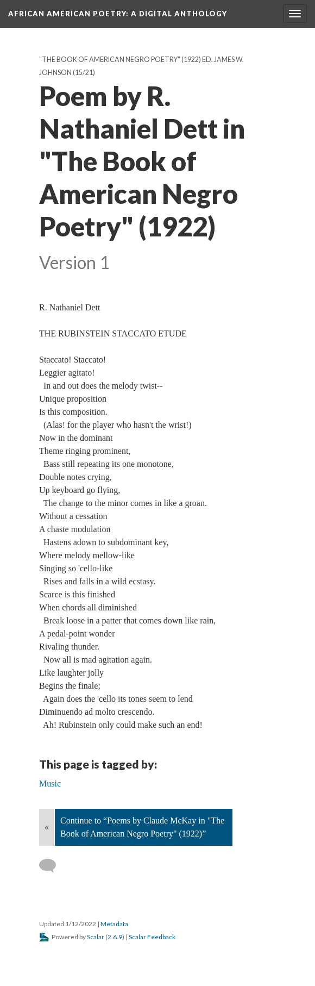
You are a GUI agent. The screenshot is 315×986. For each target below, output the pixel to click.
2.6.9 (115, 937)
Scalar (95, 937)
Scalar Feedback (152, 937)
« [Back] (47, 827)
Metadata (114, 924)
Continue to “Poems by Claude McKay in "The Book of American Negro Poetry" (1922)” (142, 827)
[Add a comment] (52, 866)
